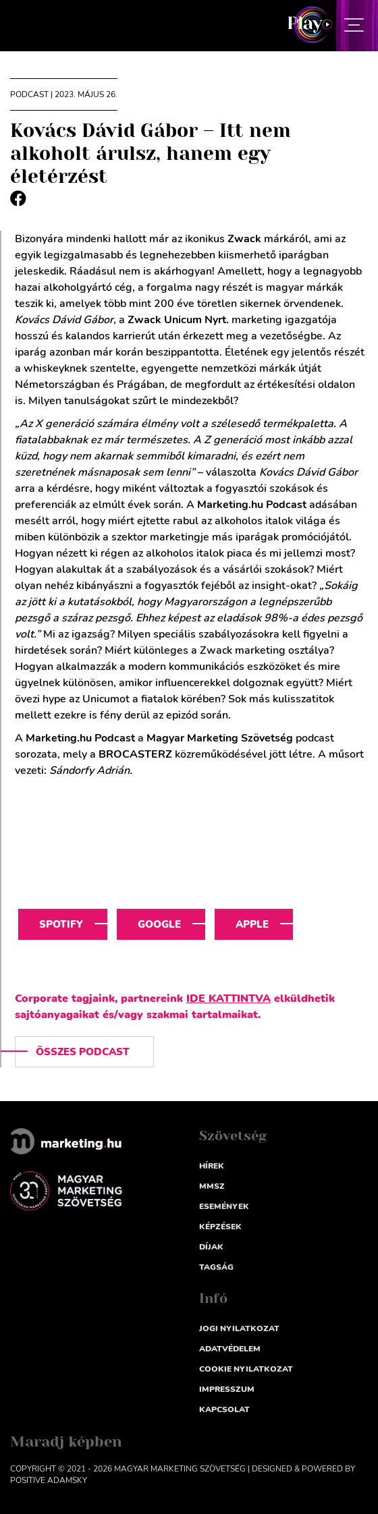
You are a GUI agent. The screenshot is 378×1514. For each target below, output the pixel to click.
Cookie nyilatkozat (246, 1369)
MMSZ (212, 1186)
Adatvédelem (230, 1348)
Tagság (216, 1267)
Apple (252, 924)
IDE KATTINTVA (228, 998)
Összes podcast (83, 1052)
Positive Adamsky (48, 1480)
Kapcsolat (224, 1409)
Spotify (61, 924)
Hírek (211, 1165)
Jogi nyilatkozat (239, 1328)
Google (159, 924)
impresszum (226, 1389)
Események (224, 1206)
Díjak (211, 1246)
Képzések (220, 1226)
